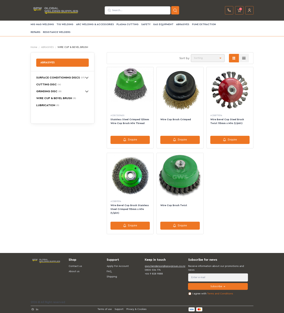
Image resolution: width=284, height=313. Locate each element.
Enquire (130, 139)
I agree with (212, 293)
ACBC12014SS (117, 115)
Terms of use (105, 309)
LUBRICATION (47, 105)
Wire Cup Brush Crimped (175, 119)
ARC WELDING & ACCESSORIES (95, 24)
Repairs (35, 32)
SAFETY (146, 24)
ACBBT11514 (216, 115)
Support (119, 309)
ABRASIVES (182, 24)
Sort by (184, 58)
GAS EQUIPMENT (163, 24)
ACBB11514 (115, 201)
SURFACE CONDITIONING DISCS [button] (60, 77)
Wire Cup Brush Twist (173, 205)
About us (74, 271)
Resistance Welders (56, 32)
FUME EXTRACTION (204, 24)
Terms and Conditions (220, 293)
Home (34, 47)
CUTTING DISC (48, 84)
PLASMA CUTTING (127, 24)
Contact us (75, 266)
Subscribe (217, 286)
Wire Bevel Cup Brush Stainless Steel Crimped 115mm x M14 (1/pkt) (129, 209)
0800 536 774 (153, 270)
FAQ (109, 271)
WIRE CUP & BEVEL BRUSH (56, 98)
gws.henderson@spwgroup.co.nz (161, 266)
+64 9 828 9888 (154, 273)
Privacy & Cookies (136, 309)
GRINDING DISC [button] (48, 91)
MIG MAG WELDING (42, 24)
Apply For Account (118, 266)
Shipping (112, 276)
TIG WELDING (65, 24)
